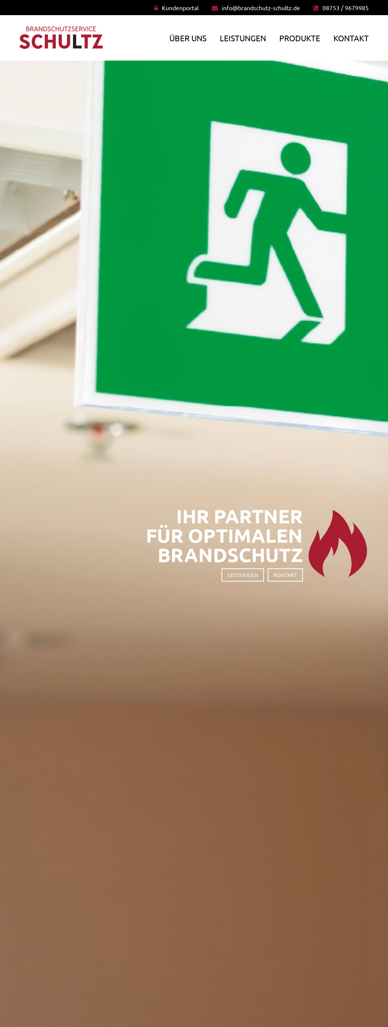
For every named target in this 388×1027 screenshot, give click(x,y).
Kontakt (351, 38)
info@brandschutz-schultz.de (261, 7)
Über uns (188, 38)
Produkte (299, 38)
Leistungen (243, 38)
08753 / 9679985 (345, 7)
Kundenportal (180, 7)
